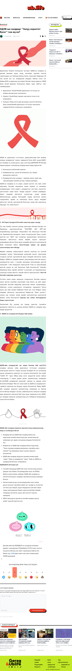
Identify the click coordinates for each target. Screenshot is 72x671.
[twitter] (45, 36)
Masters (7, 18)
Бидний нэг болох (65, 666)
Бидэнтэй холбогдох (51, 666)
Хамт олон (49, 661)
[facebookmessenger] (43, 36)
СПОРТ (40, 18)
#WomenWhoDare (29, 18)
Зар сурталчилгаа (63, 661)
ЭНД (12, 553)
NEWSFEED (16, 18)
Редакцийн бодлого (38, 666)
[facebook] (40, 36)
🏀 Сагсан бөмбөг (51, 18)
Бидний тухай (37, 661)
